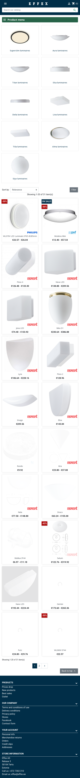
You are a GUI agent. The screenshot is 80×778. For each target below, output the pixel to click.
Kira (60, 466)
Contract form (8, 723)
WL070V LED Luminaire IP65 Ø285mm (20, 236)
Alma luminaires (60, 146)
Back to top (69, 671)
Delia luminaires (20, 114)
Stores (5, 717)
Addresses (7, 747)
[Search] (40, 10)
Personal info (8, 734)
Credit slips (7, 744)
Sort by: (5, 189)
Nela (20, 512)
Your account (10, 730)
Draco (60, 512)
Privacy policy (8, 714)
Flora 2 (60, 374)
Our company (9, 703)
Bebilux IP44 (20, 558)
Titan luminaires (20, 82)
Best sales (7, 693)
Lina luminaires (60, 114)
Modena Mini (60, 236)
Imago (20, 420)
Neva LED (60, 282)
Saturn (60, 558)
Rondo (20, 466)
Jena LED (20, 328)
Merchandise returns (12, 737)
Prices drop (7, 687)
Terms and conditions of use (15, 707)
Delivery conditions (11, 710)
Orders (5, 741)
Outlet (5, 696)
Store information (13, 753)
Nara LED (20, 604)
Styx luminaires (20, 178)
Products (7, 682)
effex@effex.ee (18, 774)
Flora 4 (20, 282)
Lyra (20, 374)
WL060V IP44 (60, 650)
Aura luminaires (60, 50)
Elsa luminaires (60, 82)
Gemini (60, 604)
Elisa (60, 420)
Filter (73, 189)
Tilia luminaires (20, 146)
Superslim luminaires (20, 50)
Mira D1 (59, 328)
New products (8, 690)
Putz (20, 650)
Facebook (6, 720)
